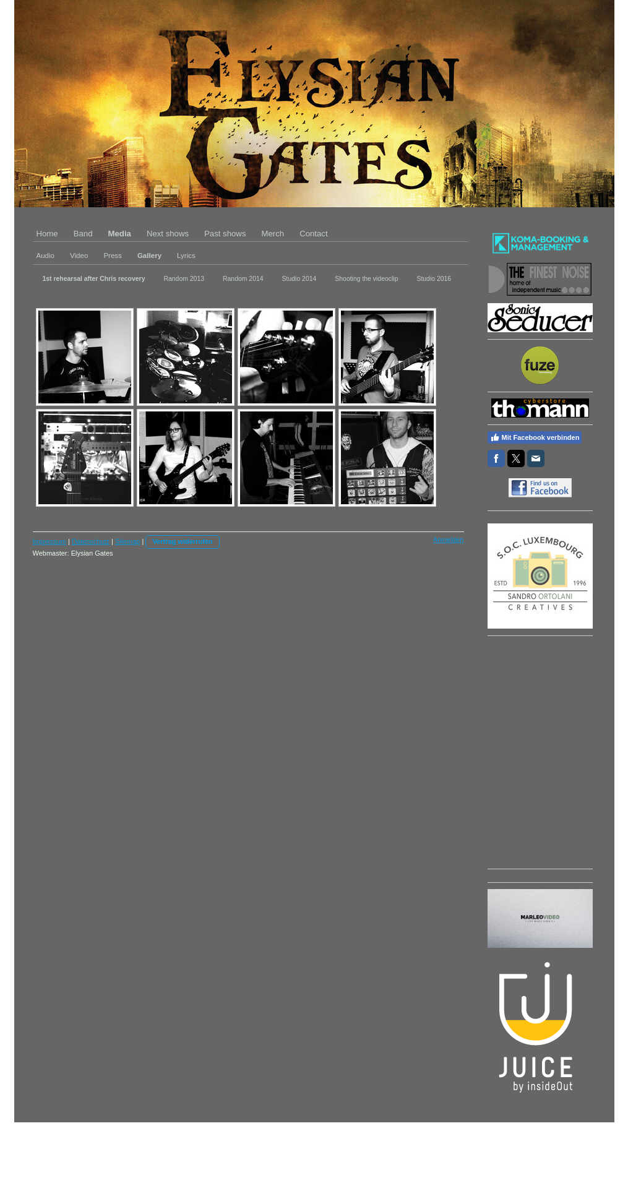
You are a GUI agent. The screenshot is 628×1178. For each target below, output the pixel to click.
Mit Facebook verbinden (535, 437)
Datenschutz (91, 541)
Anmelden (448, 539)
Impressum (49, 541)
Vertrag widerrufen (182, 541)
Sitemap (127, 541)
